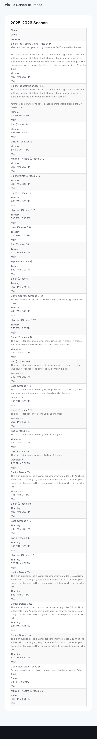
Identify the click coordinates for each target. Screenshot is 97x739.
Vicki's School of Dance (23, 5)
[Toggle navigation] (90, 5)
